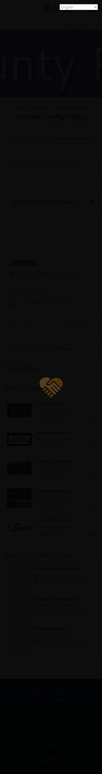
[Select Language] (79, 7)
